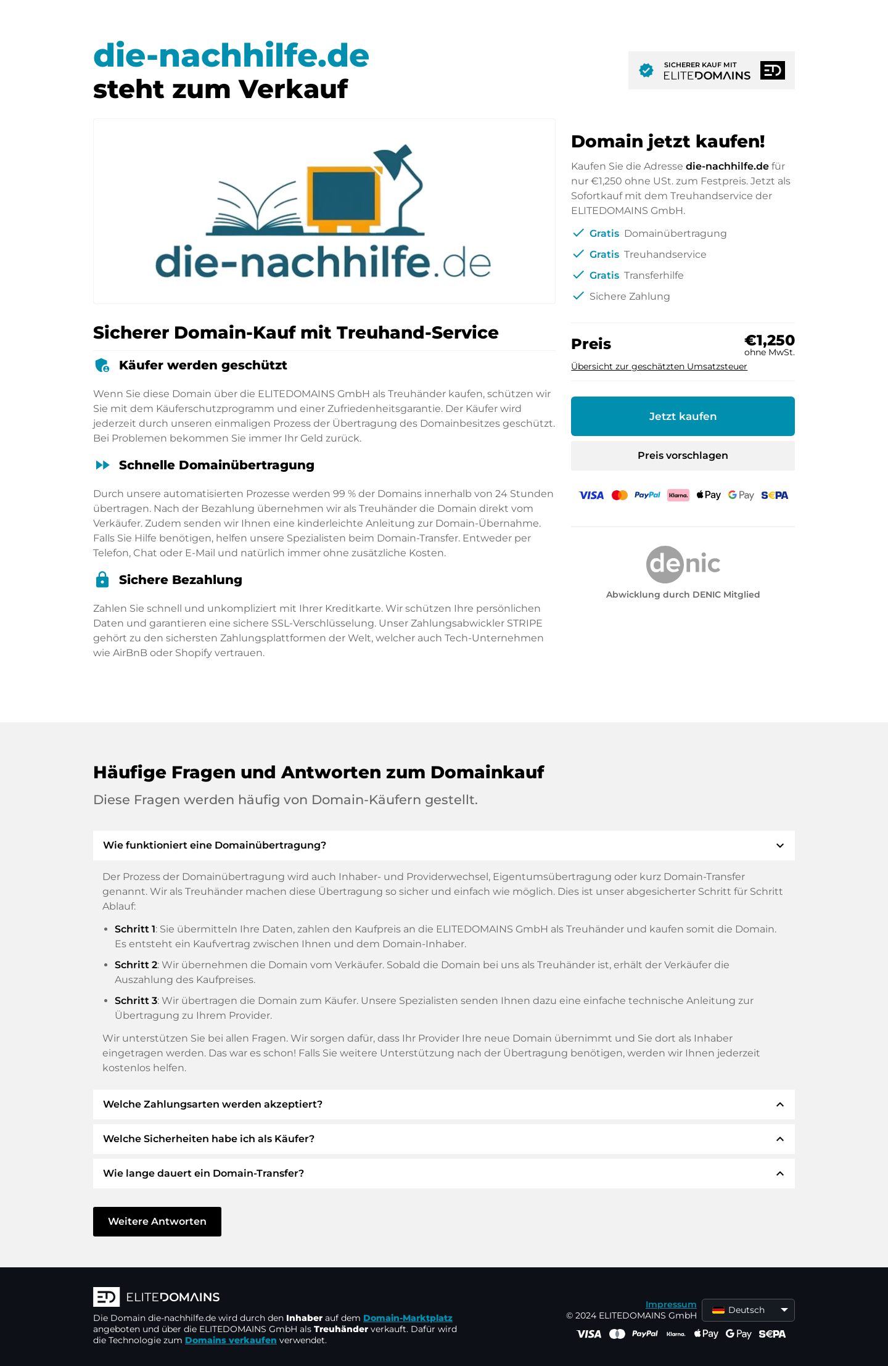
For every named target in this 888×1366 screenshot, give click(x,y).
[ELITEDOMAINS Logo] (278, 1298)
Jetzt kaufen (683, 416)
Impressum (671, 1304)
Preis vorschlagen (683, 455)
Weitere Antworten (157, 1221)
